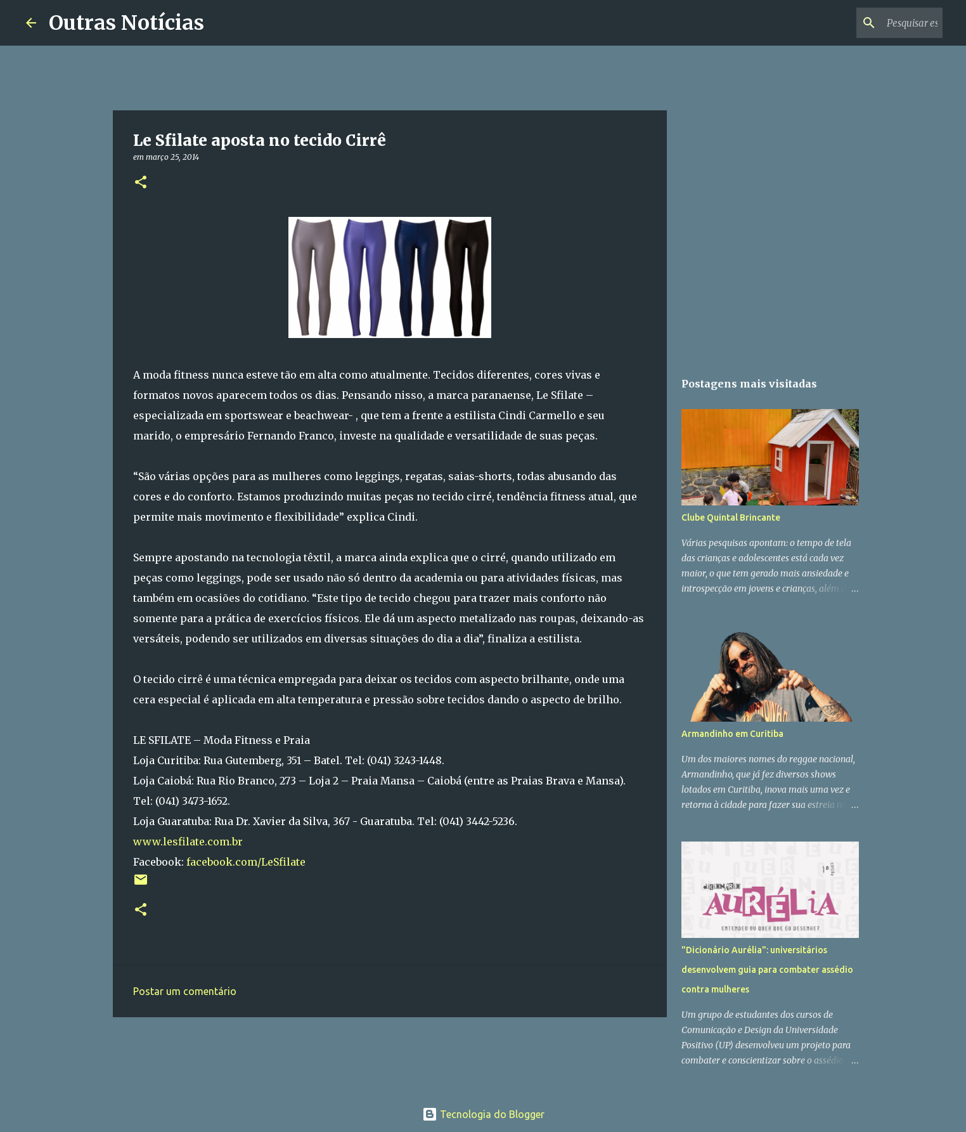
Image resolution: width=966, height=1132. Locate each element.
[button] (140, 183)
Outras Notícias (126, 23)
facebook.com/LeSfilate (246, 862)
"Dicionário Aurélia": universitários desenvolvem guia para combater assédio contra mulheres (767, 969)
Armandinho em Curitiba (732, 734)
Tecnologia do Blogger (483, 1114)
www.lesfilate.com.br (188, 841)
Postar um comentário (184, 991)
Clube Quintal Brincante (730, 517)
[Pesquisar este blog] (876, 23)
